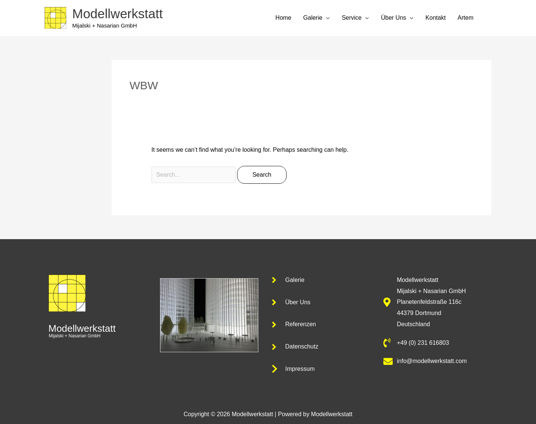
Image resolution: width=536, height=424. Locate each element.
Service (351, 18)
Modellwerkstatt (117, 13)
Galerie (313, 18)
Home (283, 18)
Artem (465, 18)
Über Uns (393, 18)
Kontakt (435, 18)
